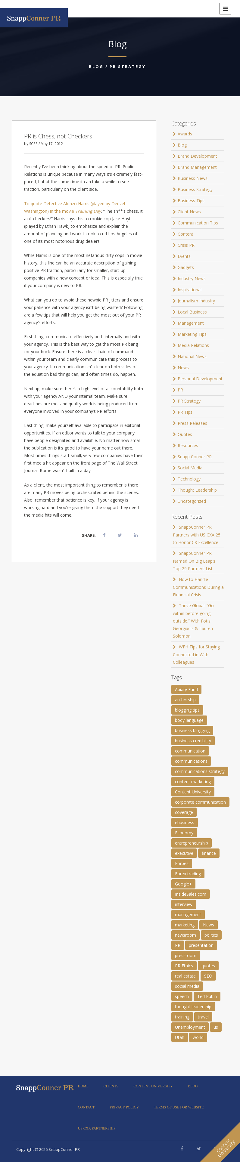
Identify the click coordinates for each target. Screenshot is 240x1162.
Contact (86, 1107)
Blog (96, 66)
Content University (153, 1086)
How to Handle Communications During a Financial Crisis (198, 587)
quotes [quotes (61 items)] (208, 966)
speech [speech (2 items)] (182, 996)
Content (185, 234)
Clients (111, 1086)
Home (83, 1086)
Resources (188, 445)
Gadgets (186, 267)
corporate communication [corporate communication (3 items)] (200, 802)
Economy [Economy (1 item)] (184, 833)
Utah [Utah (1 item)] (179, 1037)
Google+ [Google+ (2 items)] (183, 884)
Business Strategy (195, 189)
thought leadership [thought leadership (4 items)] (193, 1006)
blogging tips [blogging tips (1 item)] (187, 710)
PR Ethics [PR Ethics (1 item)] (184, 966)
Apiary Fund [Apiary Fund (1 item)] (186, 689)
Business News (192, 178)
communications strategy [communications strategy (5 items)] (200, 771)
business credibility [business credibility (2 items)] (193, 740)
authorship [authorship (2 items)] (185, 700)
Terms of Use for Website (179, 1107)
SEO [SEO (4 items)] (208, 976)
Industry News (192, 278)
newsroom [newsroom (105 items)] (185, 935)
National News (192, 356)
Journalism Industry (196, 301)
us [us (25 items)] (216, 1027)
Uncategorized (192, 501)
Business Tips (191, 200)
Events (184, 256)
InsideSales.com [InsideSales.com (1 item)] (190, 894)
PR (180, 390)
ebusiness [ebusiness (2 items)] (184, 822)
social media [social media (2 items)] (187, 986)
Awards (185, 134)
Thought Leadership (197, 490)
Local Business (192, 312)
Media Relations (193, 345)
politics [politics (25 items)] (211, 935)
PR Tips (185, 412)
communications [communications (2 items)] (191, 761)
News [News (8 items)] (208, 925)
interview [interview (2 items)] (183, 904)
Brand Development (197, 156)
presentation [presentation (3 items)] (201, 945)
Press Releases (192, 423)
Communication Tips (198, 223)
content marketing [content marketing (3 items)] (193, 781)
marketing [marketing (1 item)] (185, 925)
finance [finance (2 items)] (209, 853)
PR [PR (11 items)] (177, 945)
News (183, 367)
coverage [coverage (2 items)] (184, 812)
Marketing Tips (192, 334)
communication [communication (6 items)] (190, 751)
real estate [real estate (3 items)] (185, 976)
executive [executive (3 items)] (184, 853)
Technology (189, 479)
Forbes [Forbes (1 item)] (182, 863)
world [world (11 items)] (198, 1037)
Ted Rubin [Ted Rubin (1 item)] (207, 996)
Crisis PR (186, 245)
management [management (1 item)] (188, 914)
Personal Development (200, 379)
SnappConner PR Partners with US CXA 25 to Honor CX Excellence (196, 534)
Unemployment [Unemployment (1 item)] (190, 1027)
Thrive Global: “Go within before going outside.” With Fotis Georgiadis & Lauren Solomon (193, 621)
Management (191, 323)
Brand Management (197, 167)
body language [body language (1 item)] (189, 720)
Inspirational (189, 289)
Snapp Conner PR (195, 456)
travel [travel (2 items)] (203, 1017)
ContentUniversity (225, 1147)
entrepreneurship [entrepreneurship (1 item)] (191, 843)
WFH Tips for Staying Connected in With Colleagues (196, 654)
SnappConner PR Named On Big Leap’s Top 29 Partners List (194, 560)
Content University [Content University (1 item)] (193, 792)
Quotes (185, 434)
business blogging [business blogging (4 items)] (192, 730)
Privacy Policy (124, 1107)
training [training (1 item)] (182, 1017)
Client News (189, 212)
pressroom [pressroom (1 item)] (185, 955)
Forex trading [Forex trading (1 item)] (188, 873)
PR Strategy (128, 66)
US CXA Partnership (97, 1128)
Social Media (190, 468)
